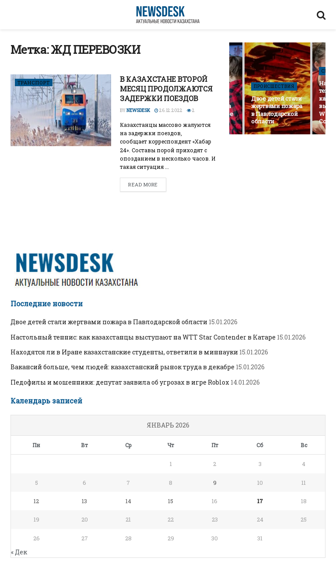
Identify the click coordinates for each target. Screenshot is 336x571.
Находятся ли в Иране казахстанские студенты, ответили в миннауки (124, 352)
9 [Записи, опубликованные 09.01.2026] (215, 483)
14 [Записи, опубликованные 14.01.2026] (128, 501)
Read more (143, 184)
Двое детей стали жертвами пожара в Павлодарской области (276, 110)
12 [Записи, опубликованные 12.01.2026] (36, 501)
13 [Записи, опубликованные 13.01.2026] (84, 501)
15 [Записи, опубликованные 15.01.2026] (170, 501)
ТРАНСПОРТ (34, 82)
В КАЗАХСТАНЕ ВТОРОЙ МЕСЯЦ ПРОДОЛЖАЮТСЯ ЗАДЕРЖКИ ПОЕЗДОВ (166, 88)
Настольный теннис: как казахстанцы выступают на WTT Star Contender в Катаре (143, 337)
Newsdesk (138, 110)
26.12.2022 (168, 110)
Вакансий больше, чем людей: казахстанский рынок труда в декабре (122, 367)
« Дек (19, 552)
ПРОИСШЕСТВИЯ (274, 86)
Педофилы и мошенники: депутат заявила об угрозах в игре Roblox (119, 382)
